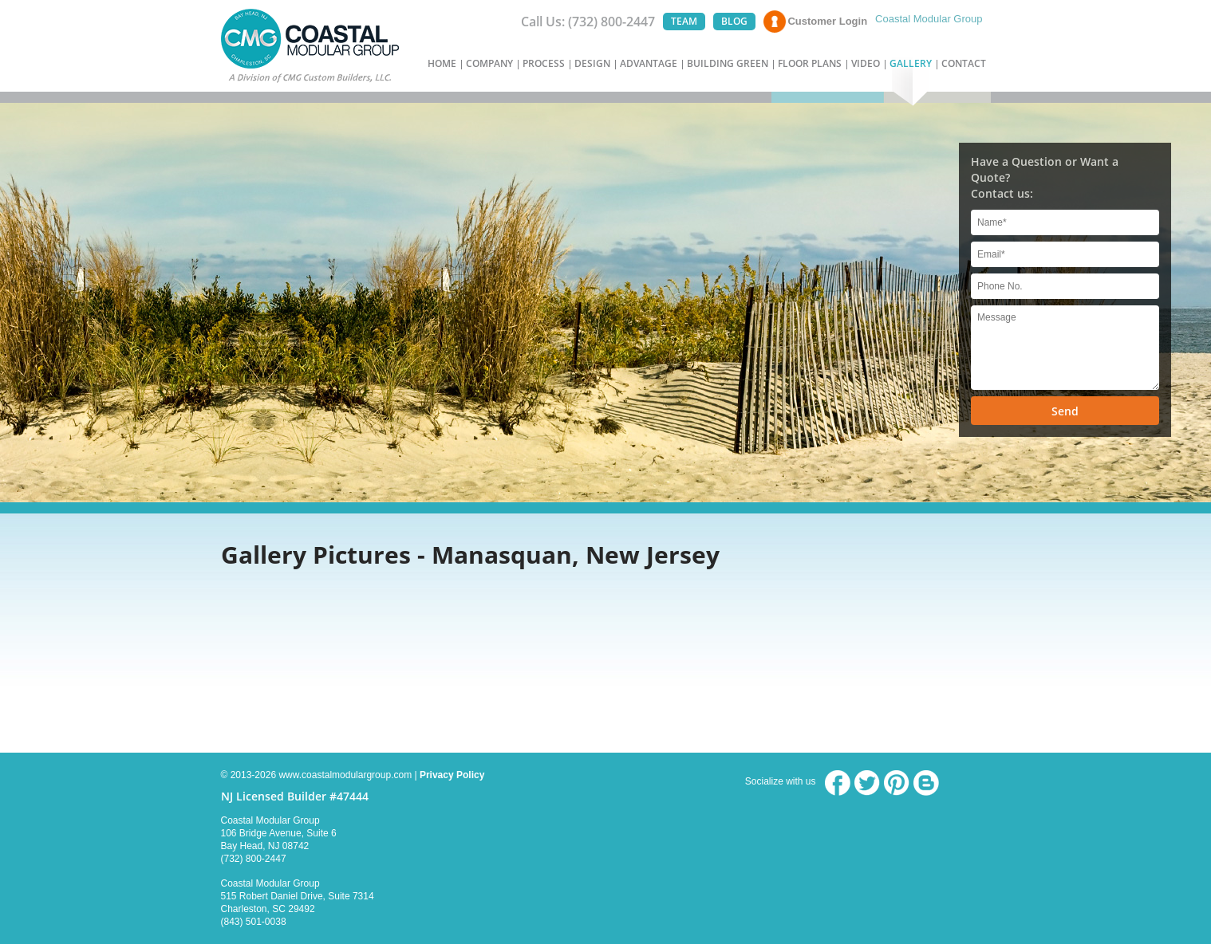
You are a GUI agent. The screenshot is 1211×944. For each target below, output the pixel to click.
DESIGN (592, 63)
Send (1065, 411)
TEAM (684, 21)
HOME (442, 63)
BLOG (734, 21)
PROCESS (544, 63)
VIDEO (865, 63)
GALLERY (911, 63)
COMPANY (489, 63)
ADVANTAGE (648, 63)
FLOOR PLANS (810, 63)
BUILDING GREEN (727, 63)
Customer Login (827, 21)
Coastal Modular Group (928, 19)
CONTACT (963, 63)
